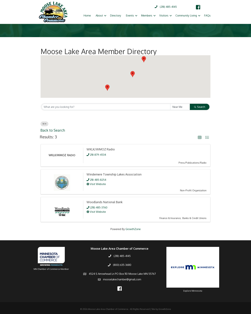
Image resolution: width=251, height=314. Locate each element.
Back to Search (52, 130)
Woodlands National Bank (105, 202)
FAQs (207, 15)
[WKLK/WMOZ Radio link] (62, 155)
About (99, 15)
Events (130, 15)
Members (146, 15)
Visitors (163, 15)
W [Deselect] (44, 124)
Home (87, 15)
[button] (144, 59)
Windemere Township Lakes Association (114, 174)
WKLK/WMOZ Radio (101, 149)
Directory (115, 15)
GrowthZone (133, 229)
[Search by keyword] (106, 107)
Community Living (186, 15)
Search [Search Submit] (199, 107)
